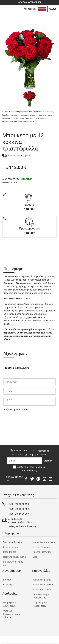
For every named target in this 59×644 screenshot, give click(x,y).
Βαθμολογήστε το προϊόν (16, 409)
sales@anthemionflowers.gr (23, 526)
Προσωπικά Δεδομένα (14, 557)
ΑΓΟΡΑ (29, 248)
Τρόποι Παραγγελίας (43, 584)
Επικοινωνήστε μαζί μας (13, 563)
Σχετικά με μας (10, 547)
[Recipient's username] (24, 460)
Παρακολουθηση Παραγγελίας (41, 596)
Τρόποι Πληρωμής (42, 579)
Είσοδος (7, 579)
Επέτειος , (34, 115)
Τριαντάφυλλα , (41, 118)
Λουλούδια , (30, 118)
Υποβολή (9, 417)
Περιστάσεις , (39, 112)
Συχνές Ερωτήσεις (42, 547)
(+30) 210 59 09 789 (19, 514)
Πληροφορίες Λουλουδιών (10, 604)
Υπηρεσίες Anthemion (44, 542)
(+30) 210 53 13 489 (19, 509)
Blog (35, 557)
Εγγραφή (7, 584)
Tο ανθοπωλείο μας (13, 542)
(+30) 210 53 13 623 (19, 504)
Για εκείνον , (15, 115)
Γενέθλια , (6, 115)
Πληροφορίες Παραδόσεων (40, 604)
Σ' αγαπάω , (49, 112)
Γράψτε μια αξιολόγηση (17, 368)
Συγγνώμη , (6, 118)
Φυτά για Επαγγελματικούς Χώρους (12, 614)
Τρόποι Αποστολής (42, 589)
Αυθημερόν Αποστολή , (24, 112)
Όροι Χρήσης (9, 552)
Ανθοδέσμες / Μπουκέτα (24, 122)
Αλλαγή (52, 9)
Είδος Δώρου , (8, 122)
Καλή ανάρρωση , (45, 115)
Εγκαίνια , (15, 118)
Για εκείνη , (25, 115)
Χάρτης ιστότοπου (42, 552)
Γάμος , (22, 118)
